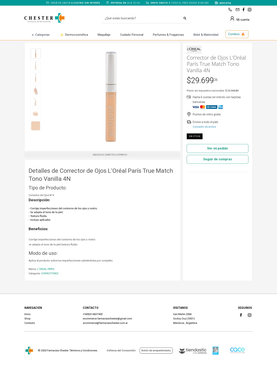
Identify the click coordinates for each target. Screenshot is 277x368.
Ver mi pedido (217, 148)
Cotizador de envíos (204, 126)
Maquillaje (104, 35)
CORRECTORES (49, 273)
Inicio (27, 314)
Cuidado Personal (131, 35)
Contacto (29, 322)
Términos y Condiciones (83, 350)
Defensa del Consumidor (121, 350)
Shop (27, 318)
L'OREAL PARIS (45, 268)
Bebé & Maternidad (206, 35)
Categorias (41, 35)
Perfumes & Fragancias (168, 35)
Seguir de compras (217, 159)
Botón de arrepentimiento (156, 350)
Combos (236, 34)
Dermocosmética (74, 35)
